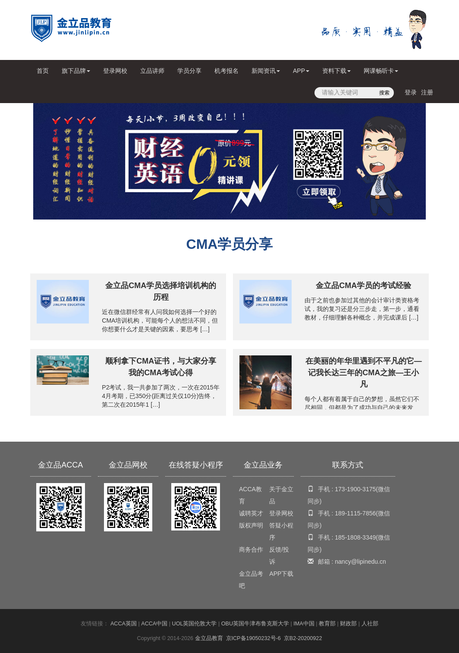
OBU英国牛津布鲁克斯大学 (255, 624)
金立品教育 (209, 638)
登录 (411, 92)
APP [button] (301, 70)
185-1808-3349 (355, 537)
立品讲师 (152, 70)
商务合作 (251, 549)
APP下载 (281, 573)
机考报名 (226, 70)
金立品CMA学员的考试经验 (363, 285)
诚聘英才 (251, 513)
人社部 (370, 624)
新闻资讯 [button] (266, 70)
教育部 (327, 624)
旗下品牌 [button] (76, 70)
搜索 (384, 93)
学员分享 (189, 70)
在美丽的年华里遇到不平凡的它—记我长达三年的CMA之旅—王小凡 (363, 373)
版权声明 (251, 525)
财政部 (348, 624)
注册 (427, 92)
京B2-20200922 (303, 638)
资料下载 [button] (336, 70)
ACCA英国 (123, 624)
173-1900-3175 (355, 489)
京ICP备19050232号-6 (253, 638)
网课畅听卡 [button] (381, 70)
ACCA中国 (154, 624)
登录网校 (115, 70)
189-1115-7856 (355, 513)
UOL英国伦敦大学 (194, 624)
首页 (44, 74)
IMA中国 (303, 624)
